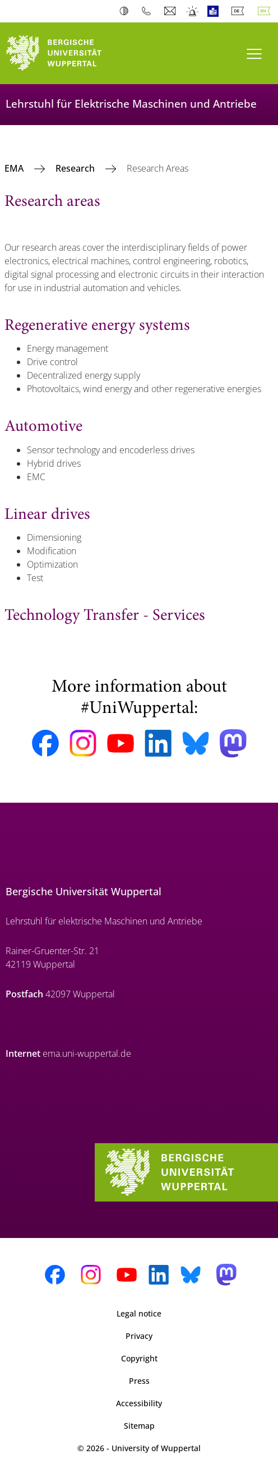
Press (139, 1380)
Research (76, 168)
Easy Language (215, 11)
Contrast (126, 11)
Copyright (139, 1358)
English (266, 11)
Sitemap (139, 1425)
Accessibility (139, 1403)
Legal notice (139, 1313)
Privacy (139, 1336)
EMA (15, 168)
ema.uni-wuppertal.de (87, 1053)
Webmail (171, 11)
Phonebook (149, 11)
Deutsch (240, 11)
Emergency (193, 11)
